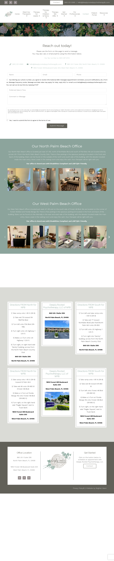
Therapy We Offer (55, 14)
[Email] (6, 2)
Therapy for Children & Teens (46, 13)
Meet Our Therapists (26, 13)
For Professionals (75, 13)
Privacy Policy (78, 488)
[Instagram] (15, 2)
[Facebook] (10, 2)
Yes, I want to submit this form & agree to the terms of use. (30, 120)
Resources (104, 13)
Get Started (64, 13)
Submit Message (57, 126)
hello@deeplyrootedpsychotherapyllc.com (94, 2)
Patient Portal (94, 14)
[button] (109, 180)
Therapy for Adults (36, 14)
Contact (56, 2)
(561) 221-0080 (69, 2)
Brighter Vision (101, 488)
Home (17, 14)
